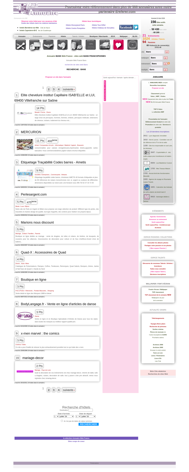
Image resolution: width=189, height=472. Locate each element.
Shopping (50, 290)
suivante (69, 89)
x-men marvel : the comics (40, 333)
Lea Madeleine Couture (164, 163)
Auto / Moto (25, 263)
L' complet (158, 82)
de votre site (158, 122)
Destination (64, 410)
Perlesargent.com (34, 194)
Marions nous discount (37, 222)
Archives (158, 227)
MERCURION (31, 132)
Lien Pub (158, 361)
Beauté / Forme (40, 112)
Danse (37, 316)
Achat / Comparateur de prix (44, 145)
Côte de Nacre (35, 28)
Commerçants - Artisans (59, 174)
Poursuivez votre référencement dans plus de (118, 9)
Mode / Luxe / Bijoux (22, 206)
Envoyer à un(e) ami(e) (158, 350)
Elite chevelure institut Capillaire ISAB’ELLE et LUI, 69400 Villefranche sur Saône (54, 97)
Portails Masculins (40, 290)
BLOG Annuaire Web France (160, 102)
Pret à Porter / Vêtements (24, 290)
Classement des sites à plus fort (160, 99)
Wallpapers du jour (158, 298)
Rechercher (88, 424)
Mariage (18, 233)
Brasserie (80, 145)
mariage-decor (33, 358)
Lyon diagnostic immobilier (158, 136)
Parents (37, 233)
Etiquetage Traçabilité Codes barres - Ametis (53, 162)
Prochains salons (158, 337)
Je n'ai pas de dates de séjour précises (78, 421)
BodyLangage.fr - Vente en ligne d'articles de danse (58, 304)
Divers (48, 112)
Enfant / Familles (28, 233)
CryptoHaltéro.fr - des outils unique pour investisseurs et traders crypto (157, 156)
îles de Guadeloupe (35, 30)
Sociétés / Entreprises (42, 174)
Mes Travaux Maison (163, 168)
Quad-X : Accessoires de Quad (43, 252)
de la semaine (158, 300)
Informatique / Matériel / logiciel (65, 145)
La (158, 112)
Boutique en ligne (33, 279)
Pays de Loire (46, 370)
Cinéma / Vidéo (21, 344)
